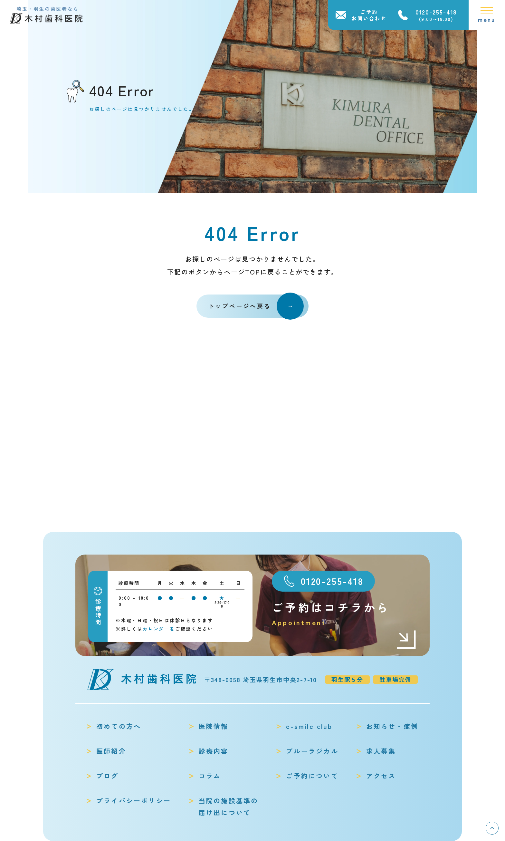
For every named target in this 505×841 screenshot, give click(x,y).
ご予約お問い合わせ (369, 15)
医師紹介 (111, 751)
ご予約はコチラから (344, 613)
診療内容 (214, 751)
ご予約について (312, 775)
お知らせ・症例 (392, 726)
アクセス (381, 775)
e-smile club (309, 726)
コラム (210, 775)
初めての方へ (118, 726)
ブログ (107, 775)
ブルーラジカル (312, 751)
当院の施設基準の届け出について (229, 806)
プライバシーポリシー (133, 800)
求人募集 (381, 751)
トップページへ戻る (256, 306)
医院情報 (214, 726)
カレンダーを (159, 628)
